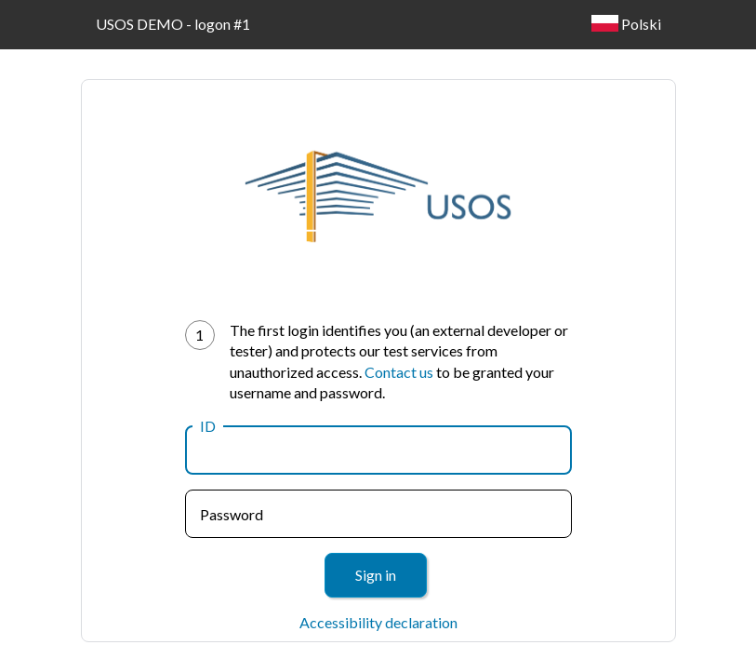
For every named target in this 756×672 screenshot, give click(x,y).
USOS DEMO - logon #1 (173, 24)
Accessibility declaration (378, 622)
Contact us (399, 372)
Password (231, 514)
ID (208, 426)
